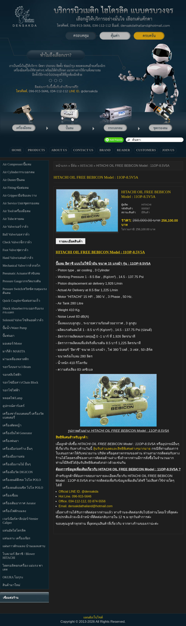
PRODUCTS (36, 150)
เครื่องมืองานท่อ (14, 456)
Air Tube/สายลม (13, 218)
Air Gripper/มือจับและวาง (20, 195)
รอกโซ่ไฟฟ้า (11, 390)
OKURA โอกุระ (13, 577)
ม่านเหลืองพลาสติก (16, 359)
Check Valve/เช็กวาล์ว (17, 242)
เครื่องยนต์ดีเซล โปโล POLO (22, 479)
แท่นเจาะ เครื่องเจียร (16, 538)
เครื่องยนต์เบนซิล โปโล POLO (23, 487)
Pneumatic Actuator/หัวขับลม (21, 273)
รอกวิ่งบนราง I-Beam (17, 367)
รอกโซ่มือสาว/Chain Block (20, 382)
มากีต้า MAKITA (14, 351)
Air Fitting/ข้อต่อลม (16, 187)
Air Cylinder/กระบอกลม (19, 172)
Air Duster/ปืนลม (14, 180)
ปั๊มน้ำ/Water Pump (15, 328)
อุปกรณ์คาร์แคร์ (14, 405)
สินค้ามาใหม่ (11, 585)
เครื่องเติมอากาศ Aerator (19, 503)
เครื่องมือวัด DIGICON (18, 472)
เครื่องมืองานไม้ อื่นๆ (17, 464)
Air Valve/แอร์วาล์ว (15, 226)
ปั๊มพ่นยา (8, 335)
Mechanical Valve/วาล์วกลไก (21, 265)
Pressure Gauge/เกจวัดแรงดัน (22, 281)
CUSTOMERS (146, 150)
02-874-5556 (97, 501)
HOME (17, 150)
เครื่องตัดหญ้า (12, 425)
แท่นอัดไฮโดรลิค (14, 530)
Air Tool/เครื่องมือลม (17, 211)
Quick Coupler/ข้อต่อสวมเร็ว (21, 300)
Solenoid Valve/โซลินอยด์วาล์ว (23, 320)
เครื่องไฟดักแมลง (14, 511)
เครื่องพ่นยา (11, 441)
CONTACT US (83, 150)
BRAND (105, 150)
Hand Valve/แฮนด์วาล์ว (18, 257)
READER (123, 150)
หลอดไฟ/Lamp (12, 398)
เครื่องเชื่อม (10, 495)
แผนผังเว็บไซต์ (93, 617)
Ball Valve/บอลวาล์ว (16, 234)
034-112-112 (77, 501)
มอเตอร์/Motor (12, 343)
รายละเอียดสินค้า (70, 241)
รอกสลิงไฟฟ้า (12, 374)
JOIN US (168, 150)
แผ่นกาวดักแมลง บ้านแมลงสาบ (24, 546)
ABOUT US (59, 150)
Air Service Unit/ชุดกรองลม (21, 203)
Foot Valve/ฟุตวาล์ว (15, 250)
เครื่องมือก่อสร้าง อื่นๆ (18, 448)
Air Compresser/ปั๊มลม (17, 164)
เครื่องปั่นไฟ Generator (17, 433)
